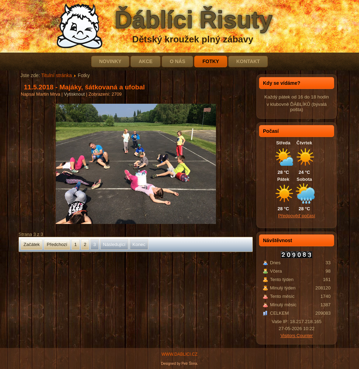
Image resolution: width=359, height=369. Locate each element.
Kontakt (248, 61)
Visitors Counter (296, 335)
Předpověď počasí (296, 215)
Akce (145, 61)
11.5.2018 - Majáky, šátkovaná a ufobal (84, 87)
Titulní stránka (56, 75)
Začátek (31, 244)
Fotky (210, 61)
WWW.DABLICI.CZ (180, 354)
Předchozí (57, 244)
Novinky (110, 61)
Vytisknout (75, 94)
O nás (177, 61)
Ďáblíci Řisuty (193, 19)
